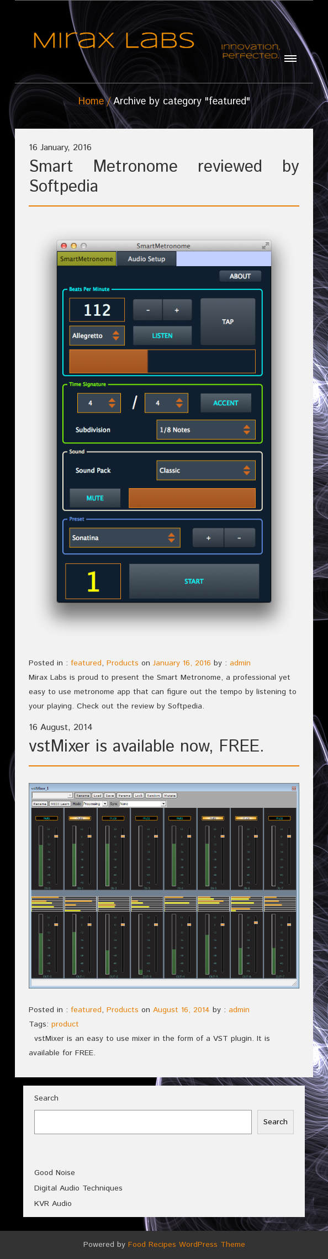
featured (86, 663)
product (65, 1024)
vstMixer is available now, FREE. (146, 747)
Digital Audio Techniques (78, 1188)
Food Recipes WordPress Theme (186, 1244)
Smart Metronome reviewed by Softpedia (164, 177)
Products (123, 663)
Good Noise (54, 1172)
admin (240, 663)
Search (46, 1098)
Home (91, 101)
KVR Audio (53, 1203)
